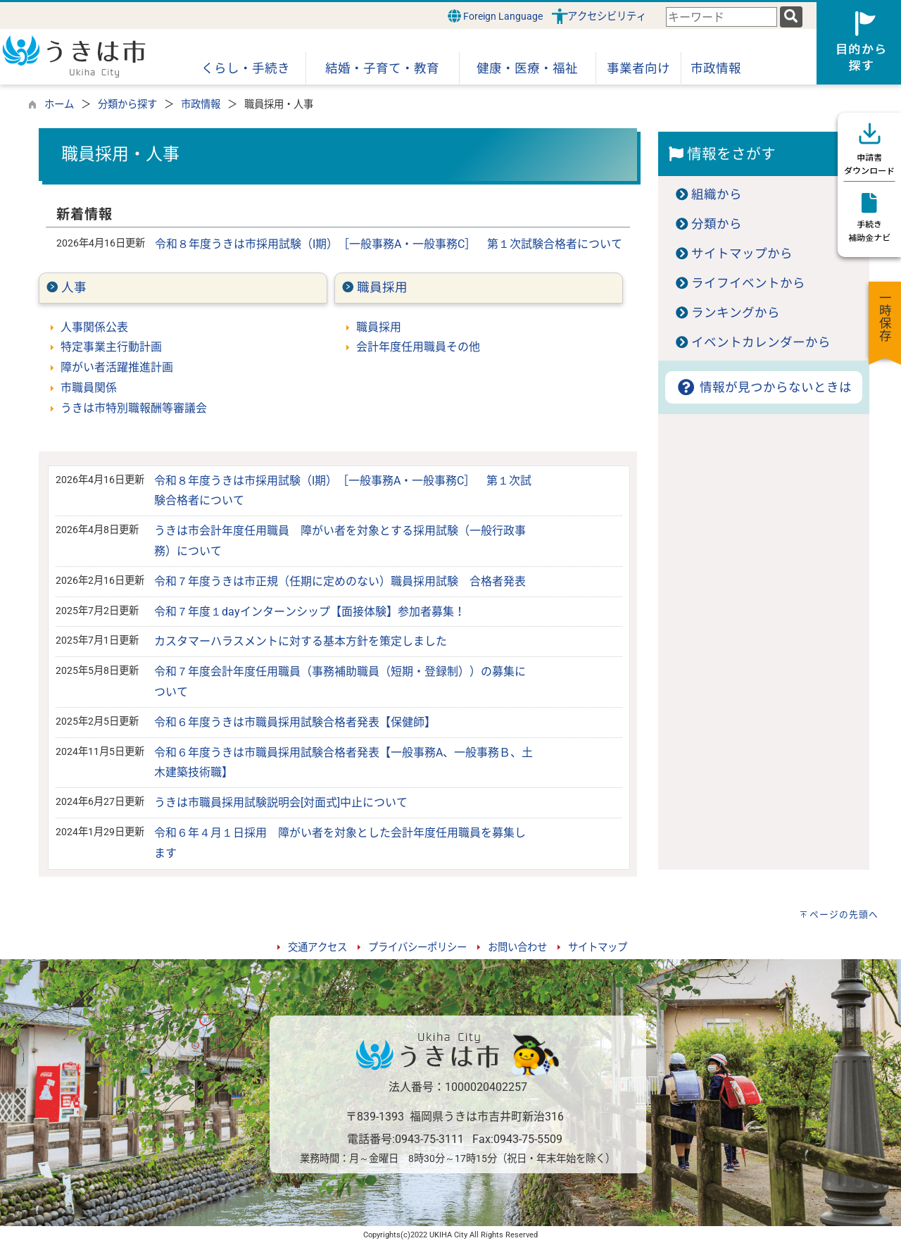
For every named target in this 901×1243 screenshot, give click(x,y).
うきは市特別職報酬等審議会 (134, 408)
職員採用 (382, 287)
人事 (74, 287)
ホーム (59, 105)
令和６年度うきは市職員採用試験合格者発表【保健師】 (295, 722)
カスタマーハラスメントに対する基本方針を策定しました (300, 641)
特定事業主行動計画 (111, 347)
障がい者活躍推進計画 (117, 367)
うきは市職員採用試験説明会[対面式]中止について (281, 802)
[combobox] (721, 17)
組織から (716, 194)
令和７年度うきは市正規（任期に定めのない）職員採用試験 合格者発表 (340, 581)
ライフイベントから (748, 283)
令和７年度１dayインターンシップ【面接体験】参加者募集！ (309, 611)
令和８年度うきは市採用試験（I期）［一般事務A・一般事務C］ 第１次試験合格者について (388, 244)
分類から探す (127, 105)
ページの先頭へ (843, 914)
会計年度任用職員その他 (418, 347)
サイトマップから (742, 253)
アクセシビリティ (606, 17)
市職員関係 (89, 387)
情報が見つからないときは (763, 387)
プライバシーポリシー (417, 948)
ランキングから (735, 313)
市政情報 (200, 105)
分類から (716, 224)
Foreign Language (495, 16)
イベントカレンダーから (761, 342)
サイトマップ (597, 948)
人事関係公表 (94, 327)
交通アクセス (317, 948)
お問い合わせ (517, 948)
